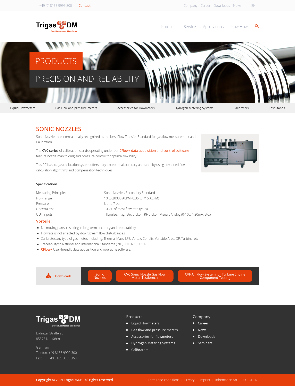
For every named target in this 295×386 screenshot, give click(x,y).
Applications (213, 26)
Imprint (205, 380)
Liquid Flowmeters (22, 108)
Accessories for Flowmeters (136, 108)
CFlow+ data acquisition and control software (154, 150)
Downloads (222, 5)
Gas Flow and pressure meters (76, 108)
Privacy (189, 380)
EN (253, 5)
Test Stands (277, 108)
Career (205, 5)
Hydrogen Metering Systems (194, 108)
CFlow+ (46, 249)
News (237, 5)
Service (190, 26)
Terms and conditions (163, 380)
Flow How (239, 26)
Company (190, 5)
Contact (84, 5)
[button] (255, 26)
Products (169, 26)
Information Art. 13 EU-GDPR (236, 380)
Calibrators (241, 108)
